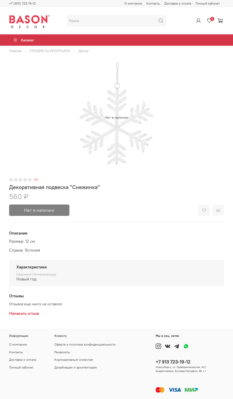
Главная (15, 50)
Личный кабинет (207, 3)
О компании (133, 3)
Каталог (23, 40)
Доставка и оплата (177, 3)
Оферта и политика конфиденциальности (85, 344)
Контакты (153, 3)
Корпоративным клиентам (73, 360)
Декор (83, 50)
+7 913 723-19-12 (173, 362)
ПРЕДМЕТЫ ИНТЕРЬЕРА (50, 50)
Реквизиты (62, 352)
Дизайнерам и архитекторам (75, 367)
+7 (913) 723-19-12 (22, 3)
